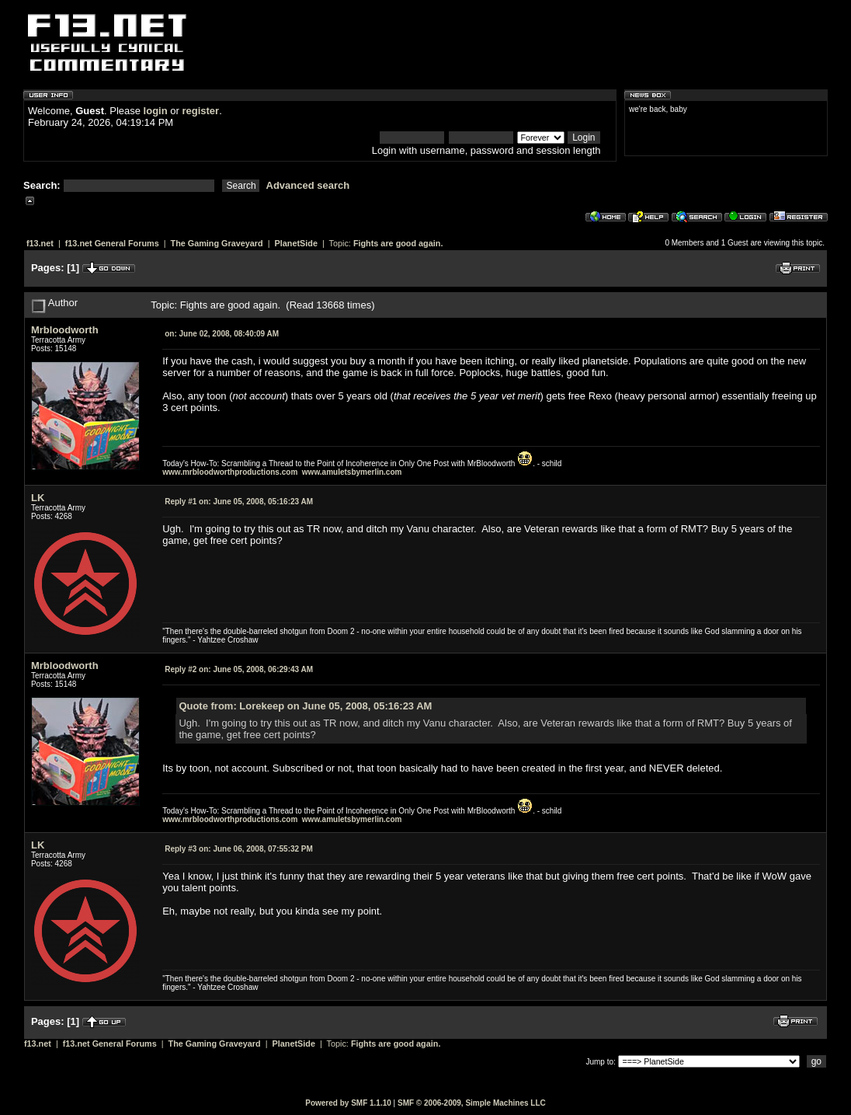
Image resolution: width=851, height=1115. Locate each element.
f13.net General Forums (112, 243)
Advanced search (308, 185)
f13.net (40, 243)
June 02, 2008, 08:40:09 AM (222, 333)
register (200, 111)
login (156, 111)
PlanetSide (296, 243)
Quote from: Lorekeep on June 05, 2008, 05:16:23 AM (305, 706)
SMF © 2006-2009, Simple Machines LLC (472, 1103)
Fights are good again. (398, 243)
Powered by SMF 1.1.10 (348, 1103)
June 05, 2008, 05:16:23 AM (239, 501)
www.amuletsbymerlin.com (352, 472)
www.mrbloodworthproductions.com (229, 472)
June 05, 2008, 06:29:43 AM (239, 669)
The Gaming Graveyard (217, 243)
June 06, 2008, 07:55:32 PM (239, 849)
